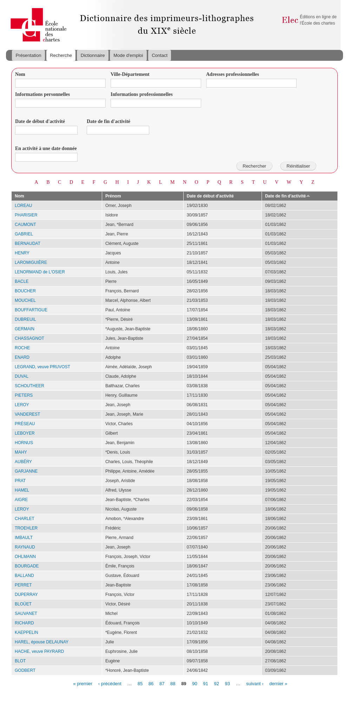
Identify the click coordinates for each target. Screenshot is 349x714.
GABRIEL (24, 234)
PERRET (23, 585)
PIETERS (24, 395)
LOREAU (23, 205)
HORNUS (24, 442)
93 (227, 683)
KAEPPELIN (26, 632)
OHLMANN (25, 556)
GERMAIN (24, 328)
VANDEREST (27, 414)
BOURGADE (27, 566)
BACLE (21, 281)
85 (140, 683)
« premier (82, 683)
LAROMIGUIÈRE (31, 262)
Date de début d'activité (40, 121)
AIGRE (21, 499)
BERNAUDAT (27, 243)
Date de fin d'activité (108, 121)
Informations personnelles (42, 94)
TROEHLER (26, 528)
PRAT (20, 480)
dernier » (278, 683)
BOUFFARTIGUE (31, 309)
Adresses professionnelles (232, 74)
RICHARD (24, 623)
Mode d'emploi (128, 55)
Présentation (28, 55)
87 (161, 683)
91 (205, 683)
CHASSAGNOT (29, 338)
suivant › (254, 683)
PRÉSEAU (25, 423)
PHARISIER (26, 215)
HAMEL (22, 490)
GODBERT (25, 670)
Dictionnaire (93, 55)
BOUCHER (25, 290)
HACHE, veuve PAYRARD (39, 651)
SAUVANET (26, 613)
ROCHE (22, 347)
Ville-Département (130, 74)
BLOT (20, 660)
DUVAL (21, 376)
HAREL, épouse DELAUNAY (41, 642)
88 (172, 683)
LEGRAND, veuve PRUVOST (42, 366)
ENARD (22, 357)
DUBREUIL (25, 319)
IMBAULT (24, 537)
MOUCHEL (25, 300)
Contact (159, 55)
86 (151, 683)
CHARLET (24, 518)
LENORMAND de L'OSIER (40, 272)
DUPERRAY (26, 594)
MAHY (21, 452)
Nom (20, 74)
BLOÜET (23, 604)
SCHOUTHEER (29, 385)
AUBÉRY (23, 461)
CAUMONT (25, 224)
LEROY (22, 404)
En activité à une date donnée (46, 148)
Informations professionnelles (142, 94)
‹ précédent (109, 683)
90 (194, 683)
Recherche (61, 55)
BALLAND (24, 575)
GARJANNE (26, 471)
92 (216, 683)
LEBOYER (25, 433)
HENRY (22, 253)
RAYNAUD (25, 547)
